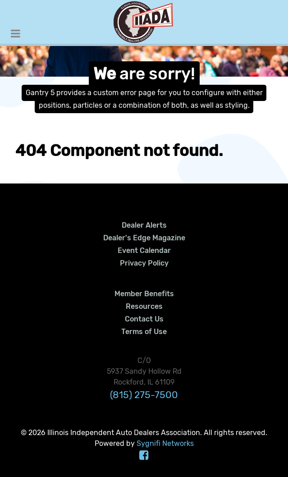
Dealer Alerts (144, 225)
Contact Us (144, 319)
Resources (144, 306)
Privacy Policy (144, 263)
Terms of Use (144, 331)
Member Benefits (144, 293)
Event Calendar (144, 250)
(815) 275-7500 (144, 394)
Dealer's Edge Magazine (144, 238)
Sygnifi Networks (165, 443)
